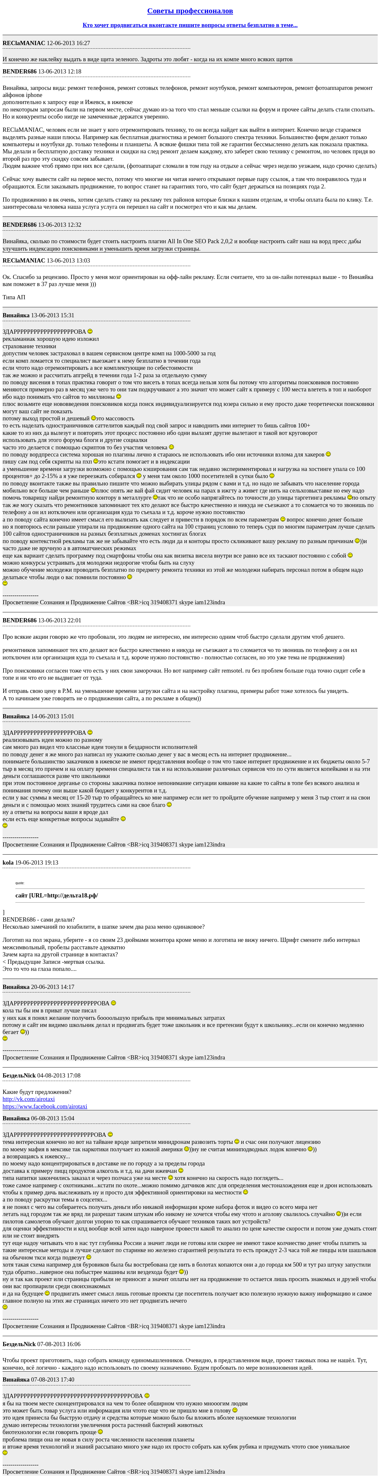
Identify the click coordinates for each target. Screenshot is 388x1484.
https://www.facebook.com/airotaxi (45, 1106)
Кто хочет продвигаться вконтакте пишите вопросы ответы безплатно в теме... (190, 25)
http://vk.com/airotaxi (29, 1099)
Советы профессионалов (190, 10)
